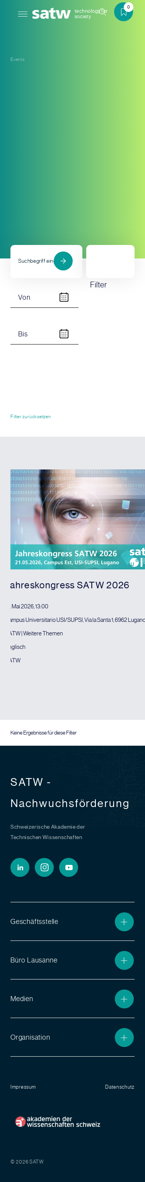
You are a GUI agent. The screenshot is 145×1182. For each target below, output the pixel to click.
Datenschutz (120, 1087)
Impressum (23, 1087)
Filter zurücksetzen (30, 416)
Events (17, 59)
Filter (100, 263)
